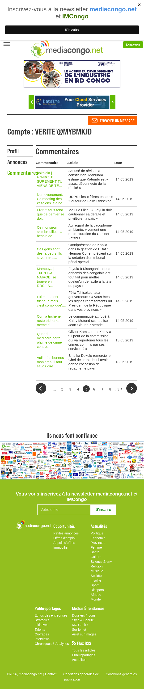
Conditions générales (121, 674)
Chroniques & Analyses (52, 644)
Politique (97, 533)
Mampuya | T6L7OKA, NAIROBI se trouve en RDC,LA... (46, 277)
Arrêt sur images (84, 634)
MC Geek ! (80, 625)
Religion (97, 566)
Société (96, 576)
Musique (97, 571)
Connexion (133, 44)
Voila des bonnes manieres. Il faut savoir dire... (50, 362)
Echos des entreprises (51, 615)
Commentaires (20, 172)
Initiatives (41, 625)
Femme (96, 547)
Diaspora (97, 590)
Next (112, 102)
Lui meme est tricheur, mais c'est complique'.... (51, 301)
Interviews (42, 639)
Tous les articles (84, 650)
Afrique (96, 595)
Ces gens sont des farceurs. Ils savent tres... (49, 253)
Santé (95, 552)
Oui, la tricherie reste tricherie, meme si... (49, 320)
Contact (50, 674)
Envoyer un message (117, 120)
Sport (94, 585)
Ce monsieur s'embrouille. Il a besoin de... (49, 231)
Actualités (79, 660)
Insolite (96, 580)
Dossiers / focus (84, 615)
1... (54, 389)
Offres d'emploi (64, 538)
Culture (96, 557)
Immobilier (61, 547)
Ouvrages (42, 634)
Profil (13, 150)
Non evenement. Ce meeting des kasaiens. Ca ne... (51, 199)
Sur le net (79, 629)
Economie (98, 538)
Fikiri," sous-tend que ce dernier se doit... (50, 214)
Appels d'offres (64, 543)
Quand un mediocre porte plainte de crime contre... (49, 340)
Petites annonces (66, 533)
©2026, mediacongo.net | (26, 674)
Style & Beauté (83, 620)
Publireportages (83, 655)
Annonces (17, 161)
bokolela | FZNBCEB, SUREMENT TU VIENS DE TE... (49, 179)
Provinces (98, 543)
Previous (31, 102)
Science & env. (101, 561)
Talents (40, 629)
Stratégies (42, 620)
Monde (96, 599)
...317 (118, 389)
